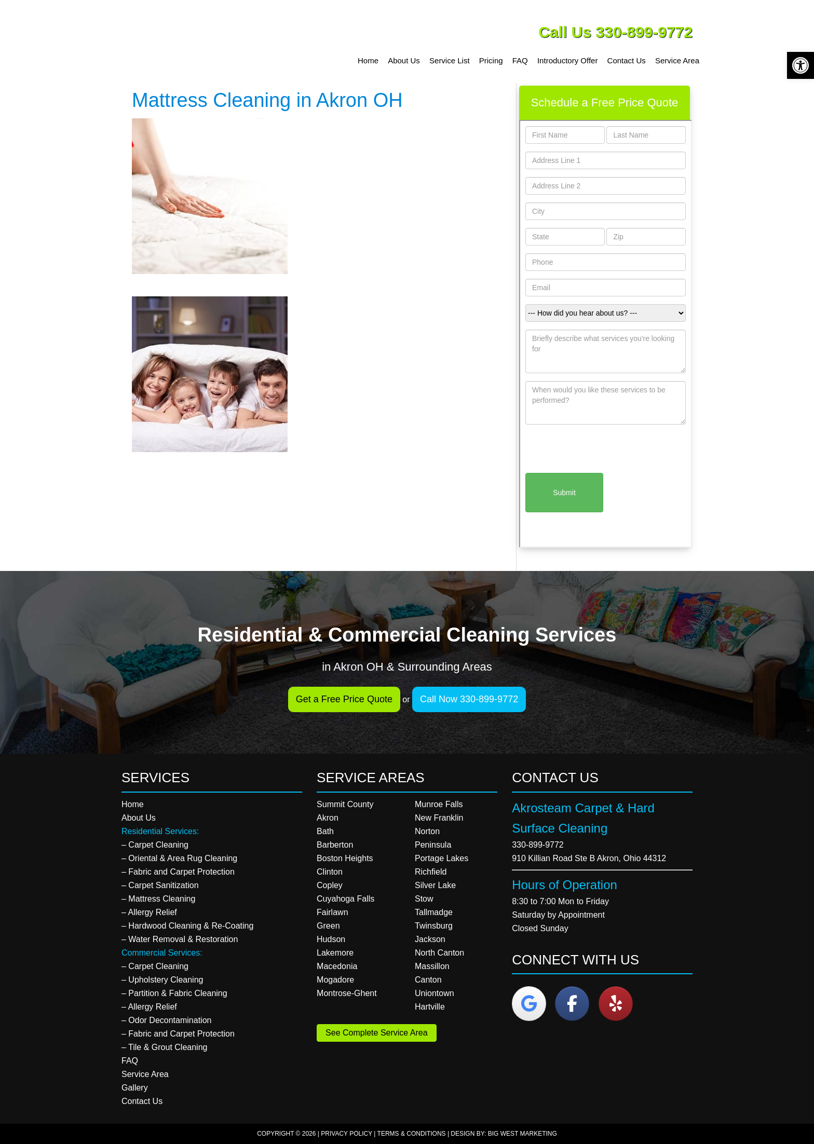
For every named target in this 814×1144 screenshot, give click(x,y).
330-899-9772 (538, 844)
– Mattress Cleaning (158, 898)
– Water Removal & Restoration (179, 939)
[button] (800, 65)
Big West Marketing (522, 1133)
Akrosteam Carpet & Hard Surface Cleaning (202, 41)
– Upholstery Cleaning (162, 979)
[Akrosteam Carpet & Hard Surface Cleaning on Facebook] (572, 1003)
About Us (138, 817)
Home (132, 804)
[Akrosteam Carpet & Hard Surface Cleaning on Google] (529, 1003)
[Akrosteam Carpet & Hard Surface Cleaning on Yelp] (616, 1003)
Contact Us (141, 1101)
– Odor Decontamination (166, 1020)
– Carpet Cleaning (154, 844)
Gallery (134, 1087)
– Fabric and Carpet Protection (178, 871)
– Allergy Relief (149, 912)
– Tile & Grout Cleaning (164, 1047)
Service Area (145, 1074)
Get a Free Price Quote (344, 699)
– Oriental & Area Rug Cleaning (179, 858)
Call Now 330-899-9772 (469, 699)
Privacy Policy (346, 1133)
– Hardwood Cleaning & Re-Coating (187, 925)
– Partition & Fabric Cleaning (174, 993)
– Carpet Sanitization (160, 885)
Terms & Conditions (411, 1133)
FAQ (129, 1060)
